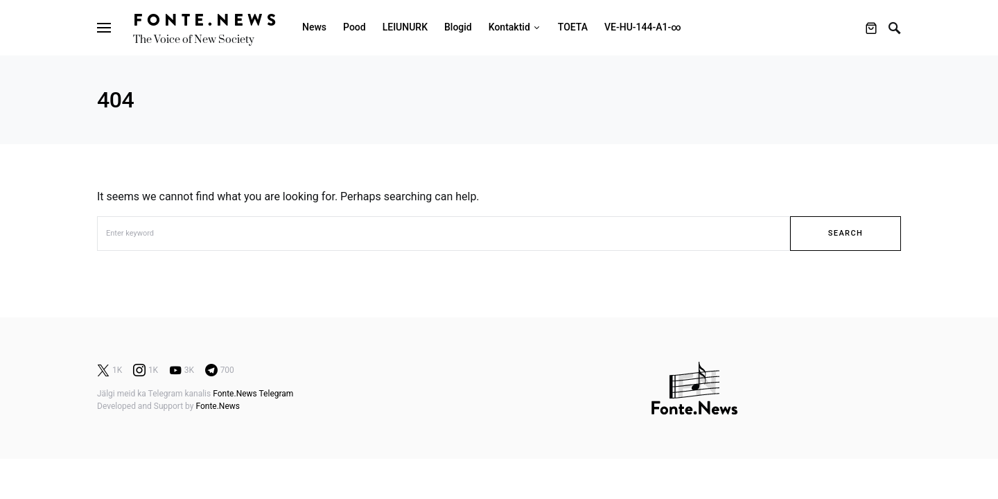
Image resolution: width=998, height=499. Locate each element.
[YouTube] (181, 370)
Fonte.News (206, 20)
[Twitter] (109, 370)
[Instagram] (145, 370)
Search (845, 233)
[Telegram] (219, 370)
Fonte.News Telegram (253, 394)
